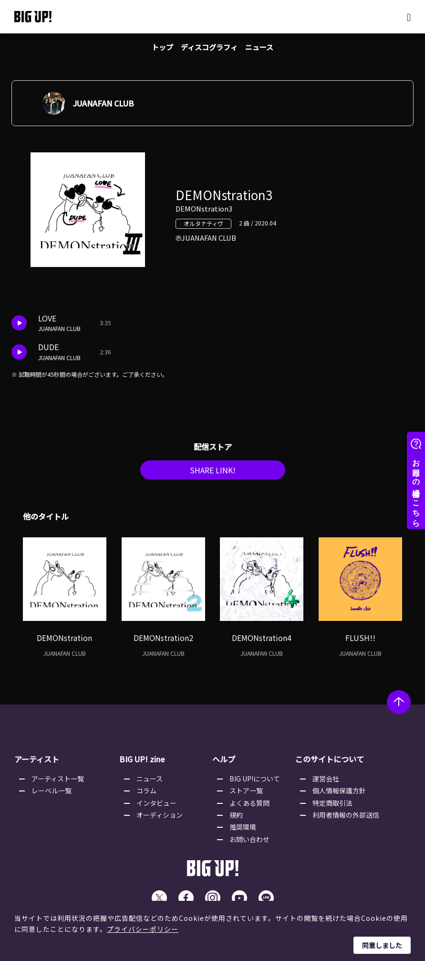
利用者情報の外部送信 (345, 818)
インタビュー (156, 807)
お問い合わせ (249, 843)
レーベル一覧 (51, 794)
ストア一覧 (246, 794)
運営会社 (325, 782)
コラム (146, 794)
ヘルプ (223, 763)
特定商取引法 (332, 807)
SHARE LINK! (213, 473)
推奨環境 (242, 830)
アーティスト (36, 763)
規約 (236, 818)
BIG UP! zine (142, 763)
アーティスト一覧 (57, 782)
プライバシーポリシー (142, 929)
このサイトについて (329, 763)
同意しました (382, 945)
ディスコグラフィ (209, 47)
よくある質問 (249, 807)
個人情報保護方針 (339, 794)
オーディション (159, 818)
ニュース (262, 47)
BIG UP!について (254, 782)
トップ (159, 47)
